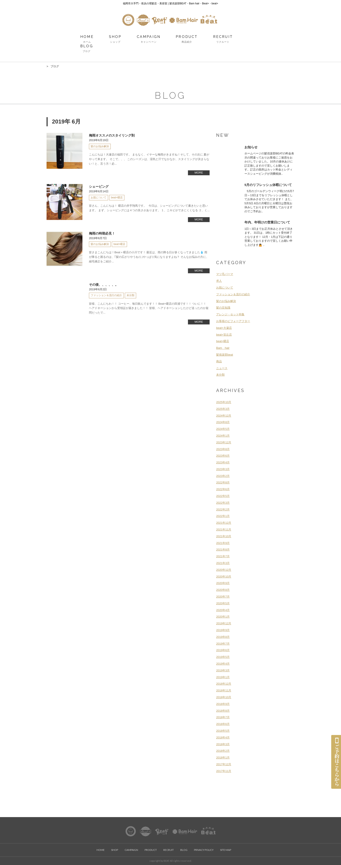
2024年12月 (223, 415)
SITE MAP (225, 849)
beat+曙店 (222, 341)
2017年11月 (223, 771)
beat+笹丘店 (224, 334)
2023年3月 (223, 469)
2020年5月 (223, 603)
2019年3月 (223, 670)
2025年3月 (223, 409)
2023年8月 (223, 449)
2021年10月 (223, 536)
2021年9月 (223, 543)
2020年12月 (223, 569)
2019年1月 (223, 677)
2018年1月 (223, 757)
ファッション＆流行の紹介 (233, 294)
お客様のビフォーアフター (233, 321)
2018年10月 (223, 697)
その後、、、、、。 (103, 284)
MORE (199, 172)
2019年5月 (223, 657)
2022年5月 (223, 496)
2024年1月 (223, 435)
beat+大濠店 (224, 327)
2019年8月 (223, 637)
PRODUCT (187, 39)
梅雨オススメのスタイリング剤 (112, 135)
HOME (87, 39)
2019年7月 (223, 643)
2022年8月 (223, 482)
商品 (219, 361)
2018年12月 (223, 683)
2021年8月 (223, 549)
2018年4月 (223, 737)
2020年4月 (223, 610)
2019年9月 (223, 630)
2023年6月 (223, 455)
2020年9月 (223, 583)
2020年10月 (223, 576)
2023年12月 (223, 442)
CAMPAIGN (149, 39)
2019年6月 (223, 650)
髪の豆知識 (223, 307)
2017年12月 (223, 764)
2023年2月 (223, 476)
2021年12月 (223, 522)
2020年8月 (223, 589)
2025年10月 (223, 402)
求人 (219, 280)
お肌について (224, 287)
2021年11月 (223, 529)
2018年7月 (223, 717)
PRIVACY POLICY (204, 849)
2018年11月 (223, 690)
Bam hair (222, 348)
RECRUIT (223, 39)
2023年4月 (223, 462)
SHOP (115, 39)
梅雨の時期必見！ (102, 233)
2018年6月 (223, 724)
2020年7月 (223, 596)
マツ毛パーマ (224, 274)
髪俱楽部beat (224, 354)
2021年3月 (223, 563)
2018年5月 (223, 730)
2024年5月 (223, 429)
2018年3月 (223, 744)
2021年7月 (223, 556)
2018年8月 (223, 710)
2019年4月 (223, 663)
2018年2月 (223, 750)
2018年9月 (223, 704)
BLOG (86, 48)
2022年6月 (223, 489)
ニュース (221, 368)
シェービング (99, 186)
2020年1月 (223, 616)
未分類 (220, 374)
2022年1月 (223, 516)
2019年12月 (223, 623)
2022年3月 (223, 502)
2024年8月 (223, 422)
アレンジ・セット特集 (230, 314)
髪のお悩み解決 (226, 301)
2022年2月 (223, 509)
